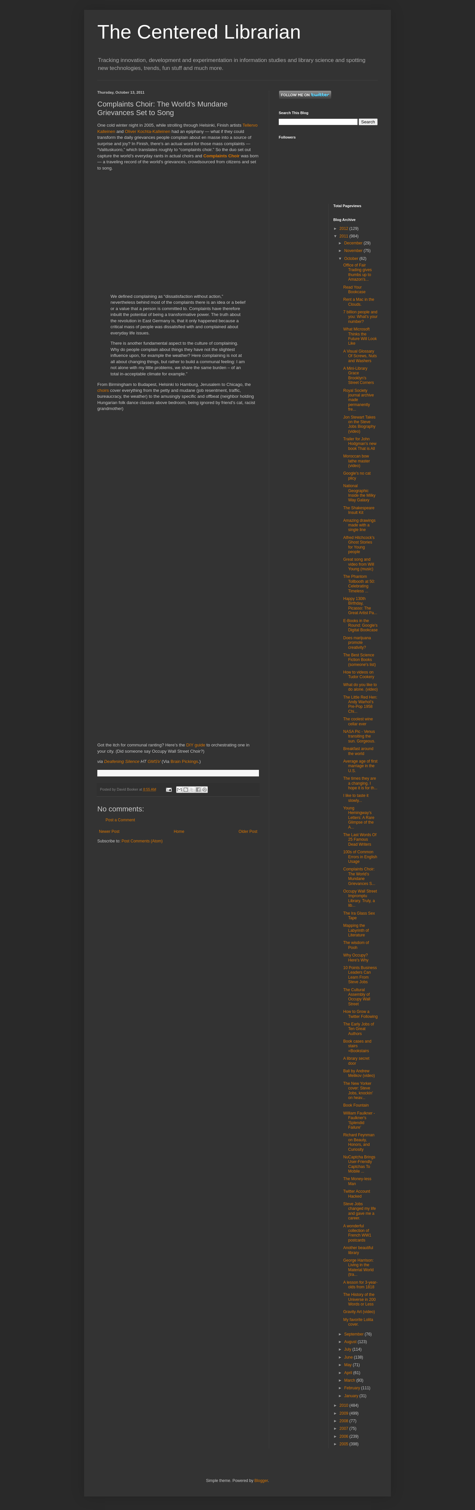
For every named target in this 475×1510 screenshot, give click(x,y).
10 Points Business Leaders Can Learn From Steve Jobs (360, 974)
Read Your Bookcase (354, 289)
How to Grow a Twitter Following (360, 1014)
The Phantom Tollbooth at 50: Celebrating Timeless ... (359, 583)
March (350, 1380)
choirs (103, 390)
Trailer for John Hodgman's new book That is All (359, 444)
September (354, 1334)
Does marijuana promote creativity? (357, 643)
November (354, 250)
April (348, 1372)
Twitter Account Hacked (356, 1193)
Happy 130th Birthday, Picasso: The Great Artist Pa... (360, 605)
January (351, 1396)
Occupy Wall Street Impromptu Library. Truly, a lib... (360, 898)
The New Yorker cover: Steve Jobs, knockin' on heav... (358, 1090)
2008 (344, 1421)
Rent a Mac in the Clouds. (358, 301)
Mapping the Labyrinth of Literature (356, 930)
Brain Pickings (184, 761)
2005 (344, 1444)
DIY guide (196, 744)
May (348, 1365)
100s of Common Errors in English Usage (360, 857)
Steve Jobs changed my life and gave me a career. (359, 1211)
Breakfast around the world (358, 751)
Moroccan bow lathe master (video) (356, 461)
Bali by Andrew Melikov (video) (359, 1073)
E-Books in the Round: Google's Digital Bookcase (360, 625)
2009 (344, 1413)
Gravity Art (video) (359, 1311)
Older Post (247, 831)
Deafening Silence (122, 761)
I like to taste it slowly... (355, 797)
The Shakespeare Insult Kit (358, 510)
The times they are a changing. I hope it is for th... (360, 783)
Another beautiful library (358, 1250)
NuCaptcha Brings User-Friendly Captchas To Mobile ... (359, 1164)
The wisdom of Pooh (356, 945)
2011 (344, 236)
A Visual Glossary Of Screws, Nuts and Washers (360, 356)
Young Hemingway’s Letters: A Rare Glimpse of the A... (358, 818)
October (351, 258)
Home (179, 831)
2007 (344, 1428)
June (349, 1357)
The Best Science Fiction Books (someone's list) (359, 660)
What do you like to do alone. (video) (360, 687)
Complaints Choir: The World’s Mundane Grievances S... (359, 876)
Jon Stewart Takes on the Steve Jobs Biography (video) (359, 424)
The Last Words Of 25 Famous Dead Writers (359, 840)
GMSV (154, 761)
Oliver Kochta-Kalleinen (148, 131)
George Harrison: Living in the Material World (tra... (358, 1267)
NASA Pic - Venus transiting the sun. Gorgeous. (359, 736)
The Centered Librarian (199, 32)
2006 (344, 1436)
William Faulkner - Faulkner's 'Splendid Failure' (359, 1120)
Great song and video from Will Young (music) (358, 564)
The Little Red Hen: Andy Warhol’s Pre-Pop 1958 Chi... (360, 704)
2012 (344, 228)
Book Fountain (355, 1105)
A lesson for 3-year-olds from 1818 (360, 1284)
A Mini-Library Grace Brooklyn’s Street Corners (358, 375)
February (352, 1388)
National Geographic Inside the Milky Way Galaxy (359, 493)
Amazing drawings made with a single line (359, 525)
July (348, 1349)
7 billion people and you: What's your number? (360, 317)
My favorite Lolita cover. (358, 1322)
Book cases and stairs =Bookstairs (357, 1046)
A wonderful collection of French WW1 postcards (357, 1233)
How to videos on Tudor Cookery (358, 674)
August (351, 1341)
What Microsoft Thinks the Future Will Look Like (360, 336)
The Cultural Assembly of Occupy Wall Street (356, 997)
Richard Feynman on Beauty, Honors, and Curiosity (358, 1142)
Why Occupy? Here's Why (355, 957)
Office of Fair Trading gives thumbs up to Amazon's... (357, 272)
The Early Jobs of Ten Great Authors (358, 1029)
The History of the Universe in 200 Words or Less (359, 1299)
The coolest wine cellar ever (358, 721)
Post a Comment (120, 820)
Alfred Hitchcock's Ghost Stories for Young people (358, 544)
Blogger (261, 1480)
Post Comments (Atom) (142, 841)
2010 (344, 1405)
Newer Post (109, 831)
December (354, 243)
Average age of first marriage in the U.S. (360, 766)
